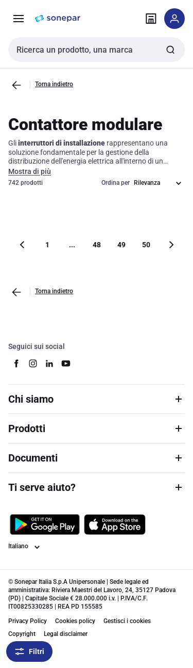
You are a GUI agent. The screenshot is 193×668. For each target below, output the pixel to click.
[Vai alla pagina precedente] (16, 85)
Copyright (22, 634)
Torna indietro (54, 84)
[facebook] (16, 363)
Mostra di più (29, 171)
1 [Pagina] (47, 245)
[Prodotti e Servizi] (18, 18)
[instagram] (33, 363)
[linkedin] (49, 363)
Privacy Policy (27, 621)
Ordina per (115, 182)
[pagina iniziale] (57, 18)
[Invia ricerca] (170, 49)
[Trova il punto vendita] (151, 18)
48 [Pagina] (97, 245)
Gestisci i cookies (127, 621)
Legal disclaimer (65, 634)
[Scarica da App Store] (115, 524)
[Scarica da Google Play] (45, 524)
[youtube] (66, 363)
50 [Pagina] (146, 245)
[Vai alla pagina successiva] (171, 244)
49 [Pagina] (121, 245)
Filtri (29, 651)
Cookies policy (75, 621)
